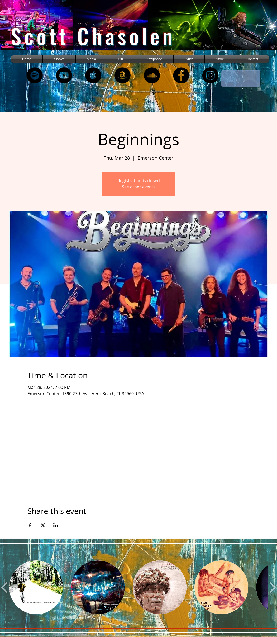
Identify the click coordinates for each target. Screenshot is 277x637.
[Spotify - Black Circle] (35, 75)
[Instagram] (210, 75)
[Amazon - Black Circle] (122, 75)
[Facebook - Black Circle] (181, 75)
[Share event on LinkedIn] (55, 525)
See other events (138, 187)
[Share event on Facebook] (29, 525)
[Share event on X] (42, 525)
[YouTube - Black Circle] (64, 75)
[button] (91, 59)
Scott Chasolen (93, 35)
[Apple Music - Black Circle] (93, 75)
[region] (41, 29)
